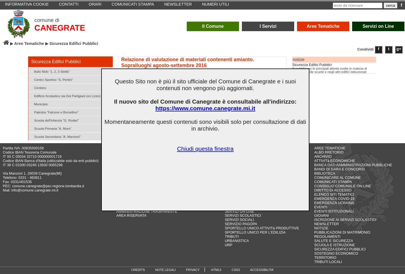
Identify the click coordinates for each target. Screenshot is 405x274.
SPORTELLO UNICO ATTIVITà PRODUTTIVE (262, 228)
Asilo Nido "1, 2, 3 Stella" (50, 71)
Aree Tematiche (323, 26)
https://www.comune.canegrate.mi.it (205, 108)
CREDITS (138, 269)
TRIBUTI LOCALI (328, 262)
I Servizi (268, 26)
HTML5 (216, 269)
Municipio (39, 103)
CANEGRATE (59, 27)
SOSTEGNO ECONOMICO (336, 253)
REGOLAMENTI (327, 236)
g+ (399, 49)
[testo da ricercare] (357, 5)
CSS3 (236, 269)
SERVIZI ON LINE (239, 211)
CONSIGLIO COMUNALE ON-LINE (342, 186)
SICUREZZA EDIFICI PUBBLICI (340, 249)
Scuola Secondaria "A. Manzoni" (55, 136)
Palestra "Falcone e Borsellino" (54, 111)
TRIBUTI (232, 236)
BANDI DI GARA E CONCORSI (339, 169)
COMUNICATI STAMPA (333, 182)
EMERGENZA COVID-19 (334, 199)
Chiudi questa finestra (205, 148)
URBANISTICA (237, 241)
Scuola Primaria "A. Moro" (50, 128)
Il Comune (213, 26)
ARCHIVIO (323, 156)
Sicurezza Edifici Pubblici (312, 65)
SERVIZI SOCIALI (239, 220)
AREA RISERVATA (131, 215)
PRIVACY (193, 269)
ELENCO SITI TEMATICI (334, 194)
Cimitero (38, 87)
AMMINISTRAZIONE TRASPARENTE (146, 211)
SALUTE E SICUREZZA (333, 241)
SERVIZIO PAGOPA (241, 224)
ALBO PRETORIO (328, 152)
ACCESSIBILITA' (262, 269)
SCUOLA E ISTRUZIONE (334, 245)
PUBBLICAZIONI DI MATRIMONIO (342, 232)
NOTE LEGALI (165, 269)
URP (228, 245)
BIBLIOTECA (324, 173)
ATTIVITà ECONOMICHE (334, 161)
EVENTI (320, 207)
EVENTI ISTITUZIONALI (334, 211)
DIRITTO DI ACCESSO (333, 190)
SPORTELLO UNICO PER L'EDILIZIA (255, 232)
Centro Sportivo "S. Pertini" (51, 79)
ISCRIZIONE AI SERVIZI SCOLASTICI (345, 220)
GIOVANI (321, 215)
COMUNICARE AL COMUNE (337, 177)
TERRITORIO (325, 257)
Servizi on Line (378, 26)
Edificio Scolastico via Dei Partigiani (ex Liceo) (65, 95)
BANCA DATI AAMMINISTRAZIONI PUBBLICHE (353, 165)
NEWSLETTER (326, 224)
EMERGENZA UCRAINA (334, 203)
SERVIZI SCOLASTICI (243, 215)
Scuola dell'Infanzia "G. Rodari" (54, 120)
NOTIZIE (321, 228)
